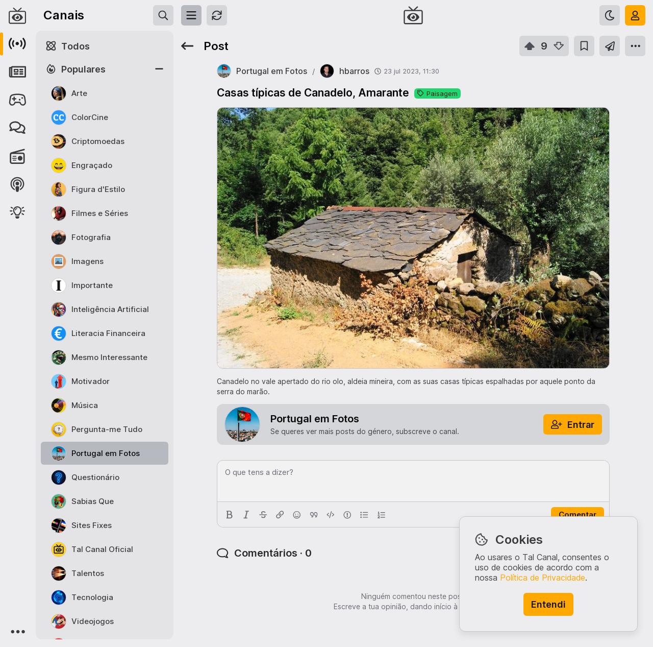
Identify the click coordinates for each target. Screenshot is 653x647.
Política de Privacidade (542, 577)
